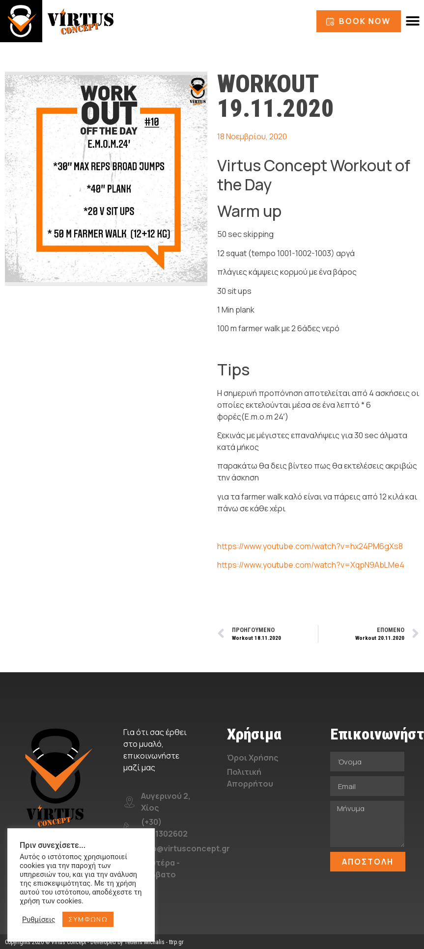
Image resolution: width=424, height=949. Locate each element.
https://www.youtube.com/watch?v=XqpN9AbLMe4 (310, 564)
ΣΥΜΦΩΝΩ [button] (88, 919)
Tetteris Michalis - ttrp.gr (154, 942)
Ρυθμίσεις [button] (38, 919)
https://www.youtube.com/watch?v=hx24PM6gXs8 (310, 546)
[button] (413, 21)
